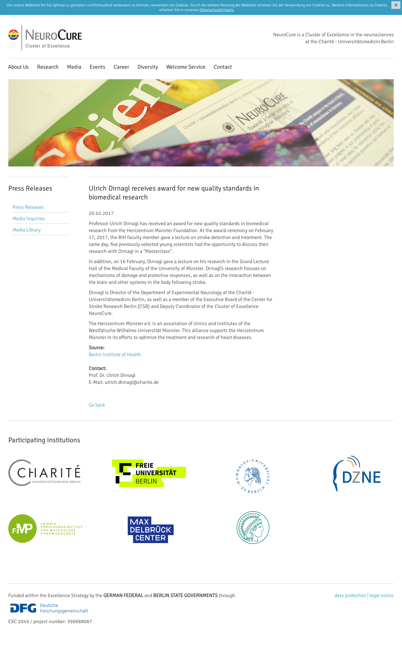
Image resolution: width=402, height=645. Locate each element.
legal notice (381, 595)
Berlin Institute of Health (115, 354)
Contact (223, 66)
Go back (97, 405)
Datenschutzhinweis (217, 9)
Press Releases (28, 207)
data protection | (352, 595)
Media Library (26, 230)
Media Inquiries (28, 218)
